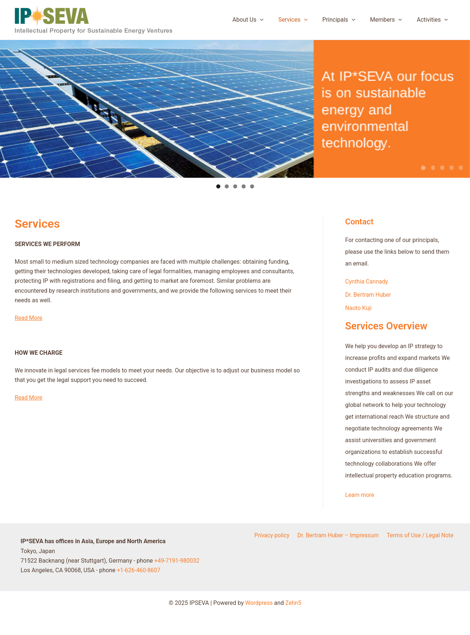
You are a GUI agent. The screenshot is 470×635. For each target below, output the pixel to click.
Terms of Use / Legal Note (421, 535)
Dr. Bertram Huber (368, 294)
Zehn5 (293, 602)
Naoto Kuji (358, 307)
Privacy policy (274, 535)
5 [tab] (252, 186)
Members (390, 20)
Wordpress (259, 602)
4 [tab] (244, 186)
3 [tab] (235, 186)
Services (303, 20)
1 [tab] (218, 186)
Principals (346, 20)
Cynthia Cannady (367, 281)
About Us (261, 20)
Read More (29, 317)
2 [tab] (227, 186)
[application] (273, 20)
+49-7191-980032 (177, 560)
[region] (235, 116)
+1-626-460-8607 (139, 570)
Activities (433, 20)
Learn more (360, 494)
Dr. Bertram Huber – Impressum (339, 535)
